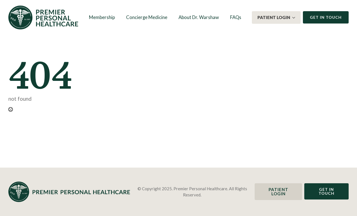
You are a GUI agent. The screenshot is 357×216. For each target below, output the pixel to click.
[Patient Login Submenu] (295, 17)
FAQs (235, 17)
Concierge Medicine (146, 17)
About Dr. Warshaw (198, 17)
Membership (102, 17)
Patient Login (273, 17)
